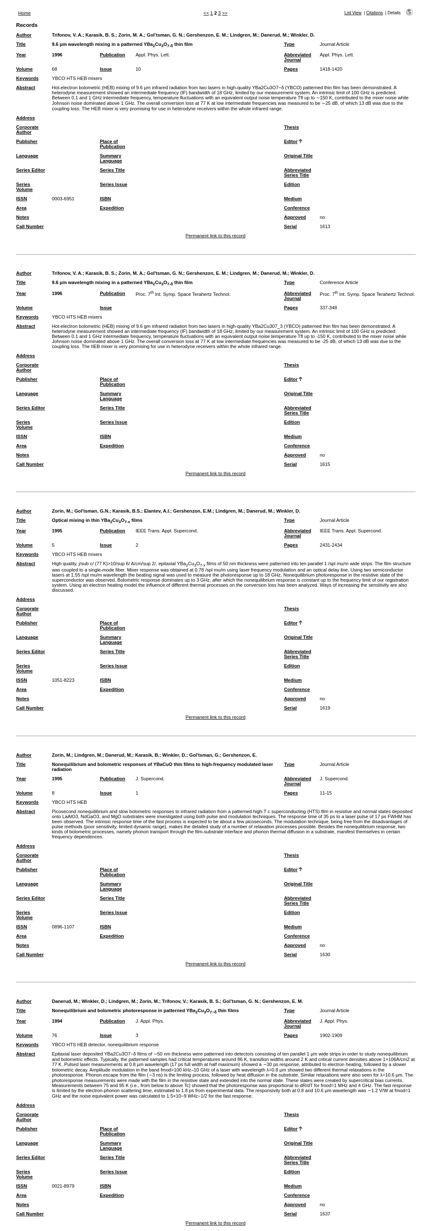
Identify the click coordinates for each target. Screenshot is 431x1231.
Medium (293, 198)
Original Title (298, 155)
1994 (57, 1021)
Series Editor (30, 170)
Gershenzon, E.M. (193, 510)
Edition (292, 184)
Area (21, 207)
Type (289, 44)
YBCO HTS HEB (69, 802)
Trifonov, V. (174, 1001)
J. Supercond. (150, 778)
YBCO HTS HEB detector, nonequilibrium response (105, 1044)
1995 (57, 530)
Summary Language (111, 158)
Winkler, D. (303, 34)
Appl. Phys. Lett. (153, 54)
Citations (374, 13)
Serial (290, 226)
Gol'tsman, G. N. (165, 273)
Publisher (26, 141)
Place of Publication (112, 144)
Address (25, 117)
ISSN (21, 198)
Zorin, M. (62, 510)
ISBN (105, 198)
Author (24, 34)
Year (21, 54)
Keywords (27, 78)
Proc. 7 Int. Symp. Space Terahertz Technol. (183, 294)
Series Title (112, 170)
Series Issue (113, 184)
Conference (297, 207)
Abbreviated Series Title (297, 173)
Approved (295, 217)
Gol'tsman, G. (204, 755)
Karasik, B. (147, 755)
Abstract (25, 87)
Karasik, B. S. (100, 34)
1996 (57, 54)
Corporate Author (27, 130)
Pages (291, 69)
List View (353, 13)
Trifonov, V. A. (67, 34)
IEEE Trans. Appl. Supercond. (167, 530)
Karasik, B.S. (126, 510)
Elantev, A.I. (157, 510)
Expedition (112, 207)
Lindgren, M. (244, 34)
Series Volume (24, 187)
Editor (291, 141)
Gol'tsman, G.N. (91, 510)
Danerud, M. (274, 34)
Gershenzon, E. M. (206, 34)
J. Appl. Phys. (150, 1021)
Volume (24, 69)
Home (24, 13)
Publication (112, 54)
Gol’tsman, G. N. (165, 34)
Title (21, 44)
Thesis (291, 127)
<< (206, 13)
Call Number (30, 226)
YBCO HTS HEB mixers (77, 78)
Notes (22, 217)
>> (225, 13)
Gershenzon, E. (240, 755)
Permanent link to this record (215, 235)
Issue (106, 69)
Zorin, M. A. (131, 34)
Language (27, 155)
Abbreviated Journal (297, 57)
